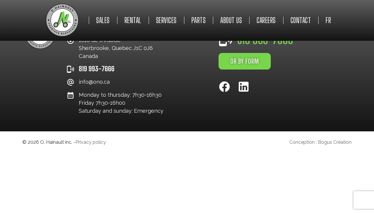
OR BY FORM (244, 61)
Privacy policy (91, 142)
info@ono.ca (94, 82)
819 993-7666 (96, 68)
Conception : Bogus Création (320, 142)
